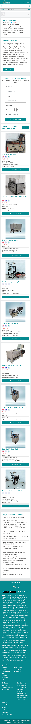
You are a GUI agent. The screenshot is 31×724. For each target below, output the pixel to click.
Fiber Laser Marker (22, 634)
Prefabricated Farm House (8, 610)
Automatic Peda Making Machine (13, 491)
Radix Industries (10, 9)
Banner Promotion (21, 691)
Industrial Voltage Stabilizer (22, 625)
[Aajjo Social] (18, 591)
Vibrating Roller (13, 599)
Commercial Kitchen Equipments (19, 637)
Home (2, 9)
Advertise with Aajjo (22, 687)
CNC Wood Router (18, 622)
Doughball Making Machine (11, 449)
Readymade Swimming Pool (18, 655)
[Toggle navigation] (29, 14)
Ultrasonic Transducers (7, 642)
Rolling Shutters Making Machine (19, 647)
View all (26, 127)
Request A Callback (15, 582)
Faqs (3, 679)
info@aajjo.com (6, 709)
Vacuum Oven (20, 619)
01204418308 (6, 704)
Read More (8, 69)
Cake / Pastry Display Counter (9, 634)
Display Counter (25, 604)
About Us (4, 667)
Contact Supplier (15, 169)
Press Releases (18, 667)
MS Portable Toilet (20, 610)
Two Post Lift (14, 649)
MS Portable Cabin (15, 612)
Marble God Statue (19, 635)
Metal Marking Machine (8, 635)
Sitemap (4, 669)
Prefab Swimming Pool (16, 652)
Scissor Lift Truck (16, 607)
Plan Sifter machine (7, 639)
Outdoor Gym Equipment (8, 657)
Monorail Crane (9, 630)
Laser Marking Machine (19, 595)
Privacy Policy (6, 689)
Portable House (19, 609)
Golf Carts (4, 659)
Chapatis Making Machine (10, 323)
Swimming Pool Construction (18, 654)
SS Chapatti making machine (11, 365)
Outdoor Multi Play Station (16, 597)
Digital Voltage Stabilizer (9, 627)
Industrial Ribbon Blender (13, 600)
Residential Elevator (21, 605)
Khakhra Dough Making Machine (13, 282)
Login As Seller (21, 699)
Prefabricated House (14, 617)
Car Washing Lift (6, 649)
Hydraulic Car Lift (6, 607)
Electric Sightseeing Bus (21, 657)
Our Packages (20, 689)
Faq (29, 9)
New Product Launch (22, 695)
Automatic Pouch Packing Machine (15, 644)
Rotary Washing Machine (8, 625)
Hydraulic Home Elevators (9, 605)
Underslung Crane (12, 629)
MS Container (9, 614)
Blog (3, 673)
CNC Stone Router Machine (18, 624)
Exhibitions (5, 677)
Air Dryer (21, 645)
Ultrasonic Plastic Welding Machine (16, 640)
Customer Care (6, 671)
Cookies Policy (6, 685)
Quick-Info (4, 675)
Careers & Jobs (18, 669)
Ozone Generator (21, 660)
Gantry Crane (20, 629)
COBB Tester (17, 630)
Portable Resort (6, 612)
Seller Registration (22, 685)
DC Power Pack (10, 620)
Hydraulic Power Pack (7, 622)
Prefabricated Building (14, 615)
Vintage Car (11, 659)
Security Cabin (11, 609)
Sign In (26, 2)
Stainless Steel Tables (13, 602)
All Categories (17, 671)
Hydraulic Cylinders (19, 620)
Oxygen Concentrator (11, 660)
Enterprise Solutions (22, 697)
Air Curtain (7, 637)
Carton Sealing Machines (13, 604)
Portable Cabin (5, 597)
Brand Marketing (21, 693)
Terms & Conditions (7, 687)
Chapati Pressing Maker (10, 240)
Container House (12, 619)
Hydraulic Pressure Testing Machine (19, 632)
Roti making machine (9, 154)
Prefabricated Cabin (18, 614)
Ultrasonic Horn (16, 639)
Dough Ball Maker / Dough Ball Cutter (14, 407)
